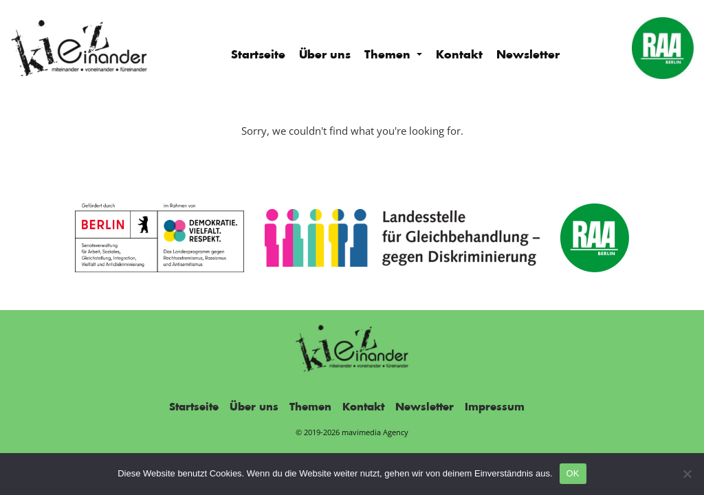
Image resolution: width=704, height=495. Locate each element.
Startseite (258, 55)
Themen (389, 55)
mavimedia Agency (375, 432)
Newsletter (528, 55)
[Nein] (687, 474)
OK (573, 473)
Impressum (495, 407)
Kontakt (459, 55)
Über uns (325, 55)
